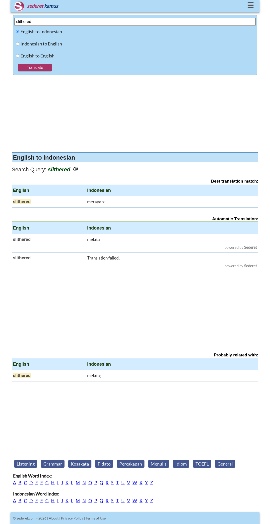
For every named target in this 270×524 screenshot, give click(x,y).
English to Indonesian (41, 31)
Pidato (104, 464)
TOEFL (202, 464)
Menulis (159, 464)
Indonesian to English (41, 43)
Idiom (181, 464)
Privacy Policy (72, 518)
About (54, 518)
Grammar (52, 464)
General (225, 464)
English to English (37, 55)
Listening (26, 464)
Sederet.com (26, 518)
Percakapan (130, 464)
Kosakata (80, 464)
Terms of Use (96, 518)
